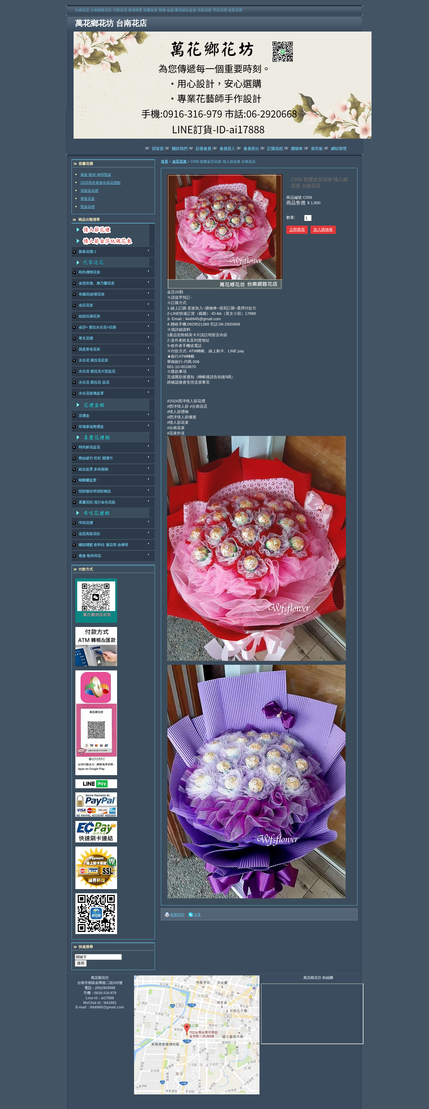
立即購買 (297, 229)
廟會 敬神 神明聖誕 (95, 175)
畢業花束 (87, 199)
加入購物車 (323, 229)
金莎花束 (179, 161)
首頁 (164, 161)
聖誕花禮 (87, 207)
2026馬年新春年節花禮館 (100, 183)
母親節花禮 (89, 191)
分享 (197, 915)
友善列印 (177, 915)
